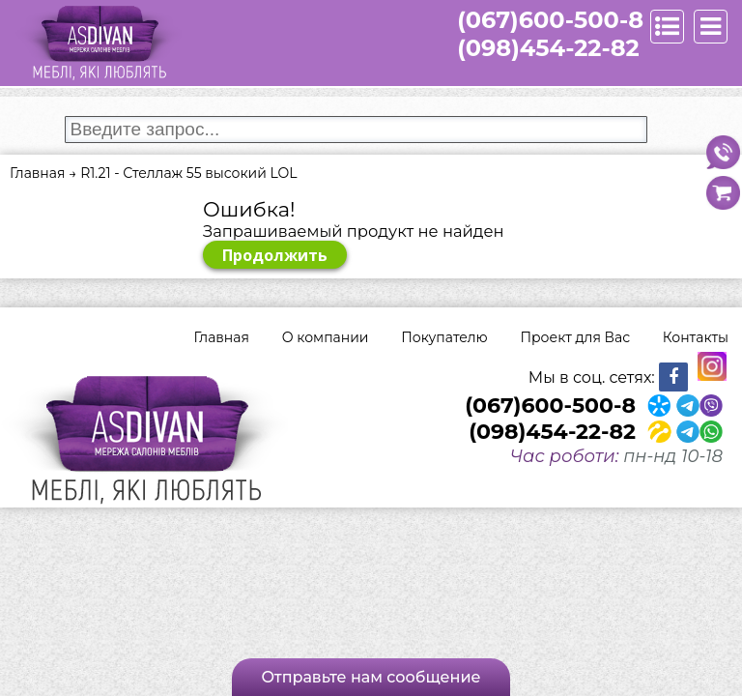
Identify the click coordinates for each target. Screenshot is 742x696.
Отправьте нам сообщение (370, 677)
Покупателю (444, 337)
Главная (221, 337)
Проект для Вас (575, 337)
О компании (325, 337)
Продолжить (275, 255)
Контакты (695, 337)
